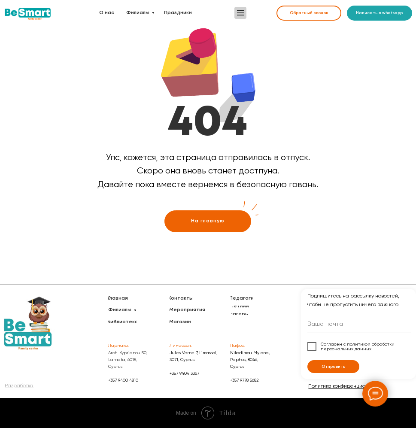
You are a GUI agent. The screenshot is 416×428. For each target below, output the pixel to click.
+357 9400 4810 (123, 380)
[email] (358, 325)
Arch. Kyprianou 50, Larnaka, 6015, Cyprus (127, 359)
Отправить (333, 366)
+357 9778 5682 (244, 380)
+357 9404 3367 (184, 373)
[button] (240, 13)
